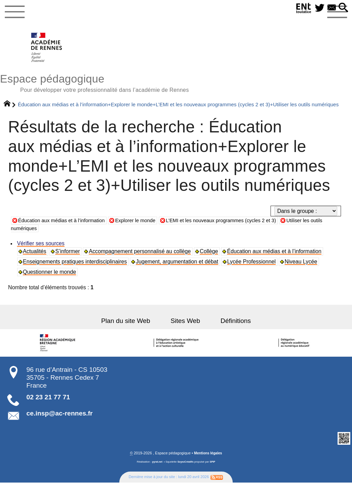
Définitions (230, 323)
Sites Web (185, 323)
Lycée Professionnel (252, 265)
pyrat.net (156, 465)
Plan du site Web (131, 323)
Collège (210, 255)
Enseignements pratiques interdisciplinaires (75, 265)
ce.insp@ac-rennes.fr (59, 416)
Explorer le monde (145, 223)
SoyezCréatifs (186, 465)
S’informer (68, 255)
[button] (342, 8)
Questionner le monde (50, 275)
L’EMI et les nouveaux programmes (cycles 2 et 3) (237, 223)
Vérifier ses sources (41, 247)
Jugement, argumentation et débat (177, 265)
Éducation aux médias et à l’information (65, 223)
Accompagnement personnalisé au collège (141, 255)
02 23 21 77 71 (48, 400)
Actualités (35, 255)
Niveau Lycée (302, 265)
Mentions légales (208, 456)
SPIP (214, 465)
